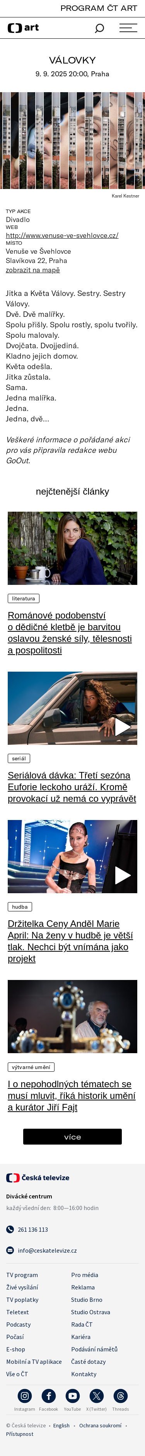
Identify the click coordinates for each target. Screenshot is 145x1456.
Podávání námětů (94, 1349)
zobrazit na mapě (33, 269)
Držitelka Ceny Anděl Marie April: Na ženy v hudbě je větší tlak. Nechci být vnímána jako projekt (70, 941)
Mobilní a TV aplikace (34, 1361)
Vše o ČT (17, 1374)
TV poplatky (22, 1299)
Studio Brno (86, 1299)
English (61, 1425)
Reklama (83, 1287)
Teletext (17, 1312)
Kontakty (83, 1374)
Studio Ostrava (90, 1312)
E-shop (15, 1349)
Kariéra (80, 1337)
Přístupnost (19, 1433)
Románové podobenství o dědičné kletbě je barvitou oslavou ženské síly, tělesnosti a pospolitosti (70, 632)
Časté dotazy (88, 1361)
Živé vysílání (22, 1287)
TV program (22, 1275)
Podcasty (18, 1324)
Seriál (19, 758)
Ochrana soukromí (100, 1425)
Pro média (84, 1275)
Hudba (20, 906)
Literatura (23, 598)
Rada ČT (82, 1324)
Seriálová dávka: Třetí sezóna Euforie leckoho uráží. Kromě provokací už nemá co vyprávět (72, 787)
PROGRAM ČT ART (98, 8)
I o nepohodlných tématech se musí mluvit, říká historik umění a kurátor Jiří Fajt (72, 1095)
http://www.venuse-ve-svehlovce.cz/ (62, 235)
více (72, 1136)
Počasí (15, 1337)
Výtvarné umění (31, 1067)
